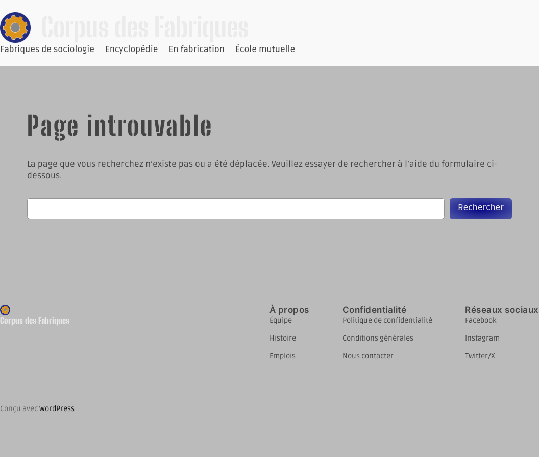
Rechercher (481, 208)
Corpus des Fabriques (145, 27)
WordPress (57, 408)
